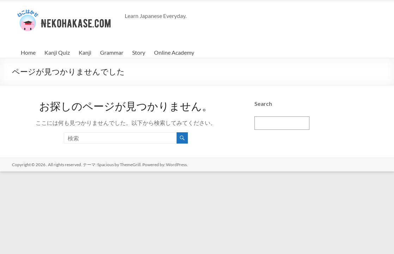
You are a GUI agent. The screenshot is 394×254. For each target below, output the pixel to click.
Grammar (111, 52)
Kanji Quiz (57, 52)
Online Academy (174, 52)
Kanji (85, 52)
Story (138, 52)
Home (28, 52)
